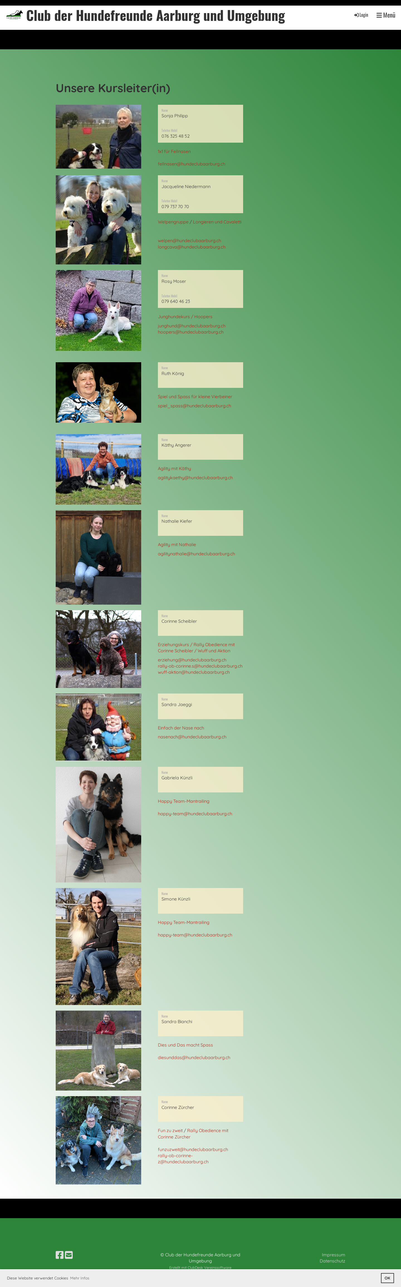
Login (360, 14)
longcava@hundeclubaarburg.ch (192, 247)
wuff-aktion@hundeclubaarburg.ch (194, 672)
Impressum (333, 1254)
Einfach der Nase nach (181, 728)
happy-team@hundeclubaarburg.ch (195, 813)
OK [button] (387, 1278)
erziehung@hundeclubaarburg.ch (192, 660)
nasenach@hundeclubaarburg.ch (192, 736)
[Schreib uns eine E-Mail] (69, 1255)
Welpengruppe (173, 222)
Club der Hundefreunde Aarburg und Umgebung (155, 15)
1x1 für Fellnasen (174, 151)
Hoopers (203, 316)
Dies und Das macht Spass (185, 1045)
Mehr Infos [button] (79, 1278)
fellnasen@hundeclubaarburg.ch (191, 164)
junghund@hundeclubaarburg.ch (192, 326)
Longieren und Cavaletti (217, 222)
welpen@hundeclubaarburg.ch (189, 240)
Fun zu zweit (170, 1130)
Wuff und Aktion (214, 650)
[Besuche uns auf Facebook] (59, 1255)
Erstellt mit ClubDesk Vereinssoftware (200, 1267)
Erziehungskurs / (176, 644)
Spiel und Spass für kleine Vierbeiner (195, 396)
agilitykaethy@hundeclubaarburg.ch (195, 477)
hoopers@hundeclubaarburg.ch (191, 332)
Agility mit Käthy (174, 468)
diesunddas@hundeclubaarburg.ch (194, 1057)
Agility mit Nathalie (177, 544)
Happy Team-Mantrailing (183, 801)
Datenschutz (332, 1261)
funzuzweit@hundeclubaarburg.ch (193, 1149)
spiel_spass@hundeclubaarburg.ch (194, 405)
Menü (385, 15)
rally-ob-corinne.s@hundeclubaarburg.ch (200, 666)
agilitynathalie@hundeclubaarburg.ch (196, 553)
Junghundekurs (174, 316)
